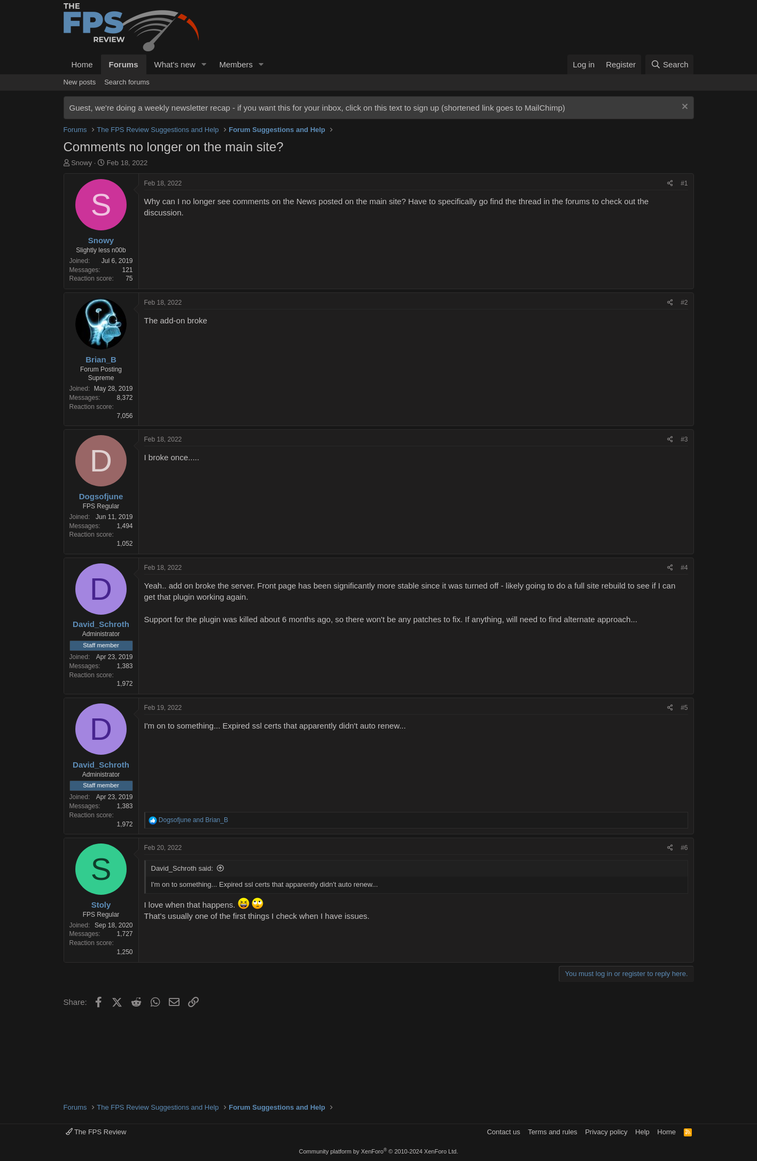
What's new (175, 64)
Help (642, 1132)
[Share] (670, 183)
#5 (684, 707)
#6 (684, 848)
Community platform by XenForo (378, 1151)
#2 (684, 302)
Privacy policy (606, 1132)
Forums (123, 64)
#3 (684, 439)
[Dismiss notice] (683, 107)
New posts (80, 82)
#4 (684, 567)
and (193, 820)
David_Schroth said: (182, 868)
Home (82, 64)
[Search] (669, 64)
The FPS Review (96, 1132)
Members (236, 64)
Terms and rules (552, 1132)
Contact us (503, 1132)
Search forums (127, 82)
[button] (203, 64)
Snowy (81, 163)
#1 (684, 183)
